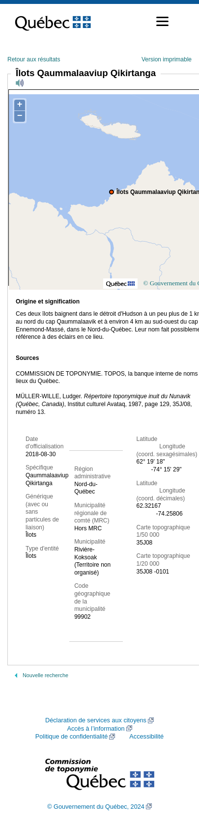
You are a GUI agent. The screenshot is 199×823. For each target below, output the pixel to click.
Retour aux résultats (33, 59)
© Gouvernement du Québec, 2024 (95, 806)
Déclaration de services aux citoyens (95, 720)
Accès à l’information (95, 728)
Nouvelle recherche (45, 675)
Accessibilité (146, 736)
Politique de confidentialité (71, 736)
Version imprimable (167, 59)
